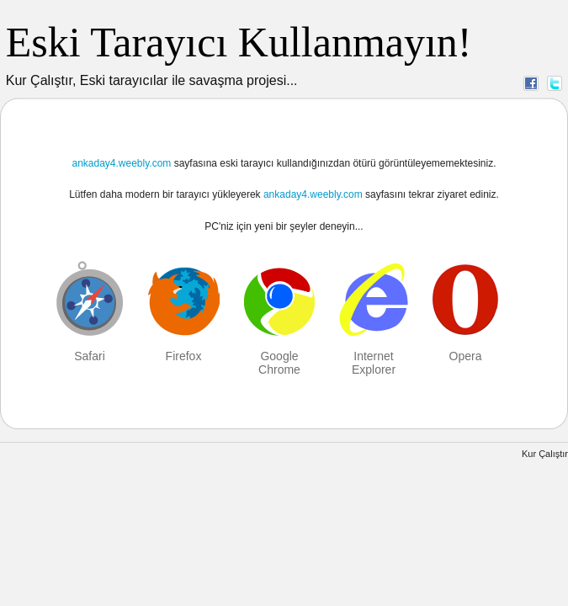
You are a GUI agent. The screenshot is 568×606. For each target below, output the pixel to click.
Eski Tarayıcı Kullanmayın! (239, 42)
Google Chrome (279, 362)
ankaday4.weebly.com (121, 163)
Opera (465, 356)
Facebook (531, 82)
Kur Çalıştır (545, 454)
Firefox (184, 356)
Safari (89, 356)
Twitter (554, 82)
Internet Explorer (373, 362)
